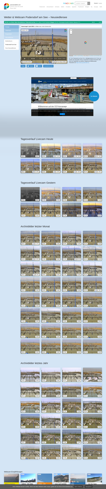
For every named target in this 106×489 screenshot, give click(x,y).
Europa (96, 6)
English (100, 3)
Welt (101, 6)
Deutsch (96, 3)
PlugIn (23, 66)
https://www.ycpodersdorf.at (82, 62)
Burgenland (8, 34)
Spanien (74, 6)
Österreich (42, 6)
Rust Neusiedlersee (10, 48)
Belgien (87, 6)
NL (91, 6)
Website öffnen (59, 96)
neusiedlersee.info (48, 66)
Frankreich (81, 6)
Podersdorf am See (10, 44)
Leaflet (75, 55)
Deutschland (50, 6)
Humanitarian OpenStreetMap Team (95, 55)
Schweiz (57, 6)
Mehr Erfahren (78, 486)
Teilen (39, 66)
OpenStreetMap (80, 55)
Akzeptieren (88, 486)
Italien (62, 6)
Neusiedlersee (9, 37)
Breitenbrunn (8, 41)
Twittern (31, 66)
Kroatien (68, 6)
